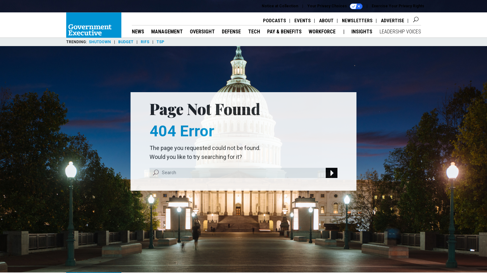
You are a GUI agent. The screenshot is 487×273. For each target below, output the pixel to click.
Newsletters (357, 21)
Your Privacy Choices (334, 6)
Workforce (323, 32)
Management (167, 32)
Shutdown (100, 42)
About (326, 21)
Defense (231, 32)
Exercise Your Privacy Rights (398, 6)
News (138, 32)
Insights (361, 32)
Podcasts (274, 21)
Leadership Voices (400, 32)
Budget (125, 42)
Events (302, 21)
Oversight (202, 32)
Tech (254, 32)
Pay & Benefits (284, 32)
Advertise (392, 21)
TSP (160, 42)
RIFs (145, 42)
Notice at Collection (280, 6)
